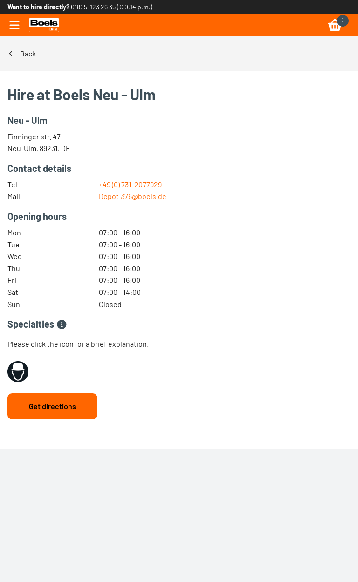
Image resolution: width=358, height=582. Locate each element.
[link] (44, 25)
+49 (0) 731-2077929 (130, 184)
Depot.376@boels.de (132, 196)
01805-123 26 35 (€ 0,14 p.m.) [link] (111, 7)
